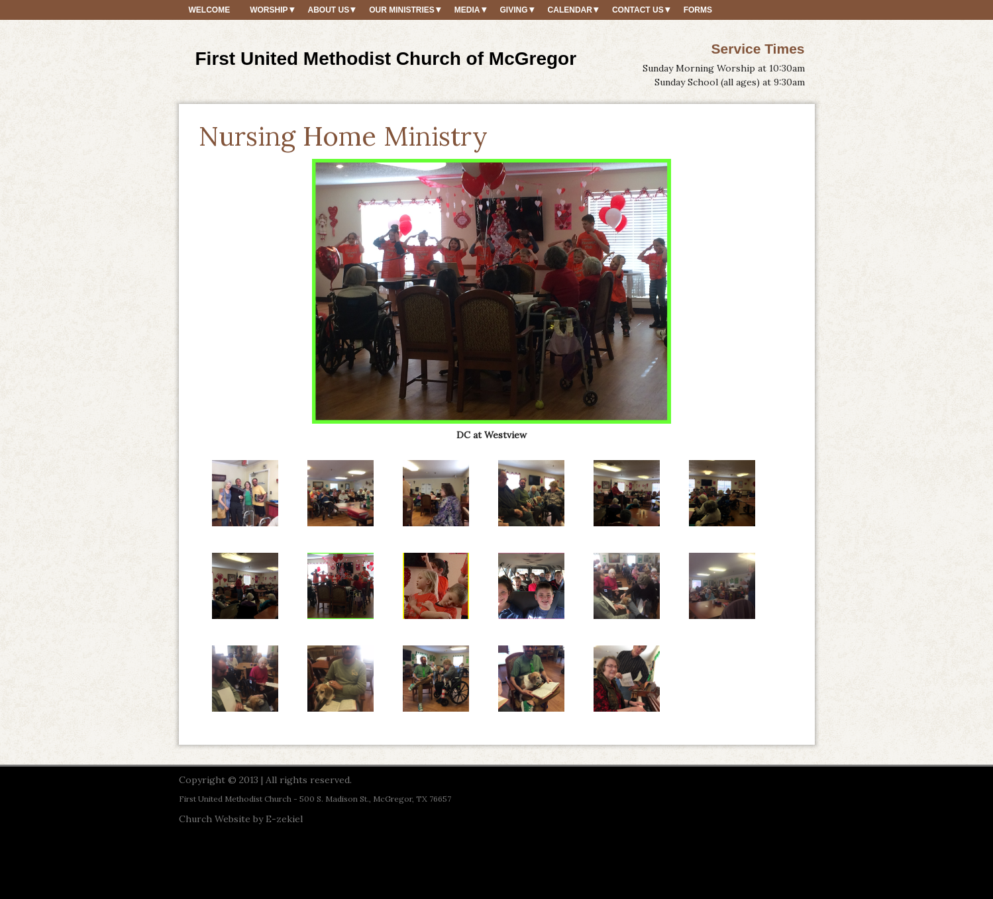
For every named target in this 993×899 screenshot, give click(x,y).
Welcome (210, 10)
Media (467, 10)
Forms (698, 10)
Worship (268, 10)
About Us (329, 10)
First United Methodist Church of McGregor (386, 58)
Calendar (570, 10)
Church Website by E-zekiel (241, 819)
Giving (514, 10)
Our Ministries (402, 10)
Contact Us (638, 10)
